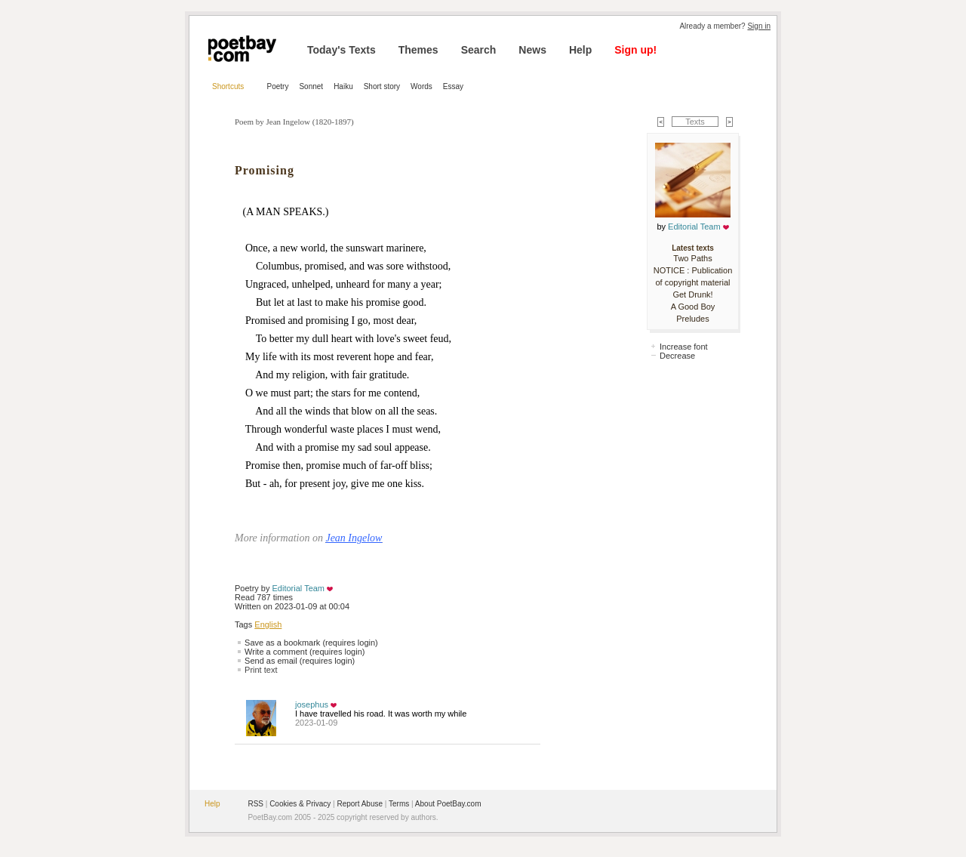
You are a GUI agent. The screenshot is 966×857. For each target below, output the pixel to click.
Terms (399, 804)
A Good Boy (693, 306)
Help (580, 50)
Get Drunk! (692, 294)
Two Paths (692, 258)
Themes (418, 50)
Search (479, 50)
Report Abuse (360, 804)
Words (421, 86)
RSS (255, 804)
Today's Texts (341, 50)
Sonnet (311, 86)
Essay (453, 86)
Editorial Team (298, 588)
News (532, 50)
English (267, 624)
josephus (311, 704)
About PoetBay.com (448, 804)
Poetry (278, 86)
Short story (382, 86)
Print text (261, 669)
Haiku (343, 86)
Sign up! (635, 50)
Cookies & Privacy (300, 804)
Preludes (692, 318)
